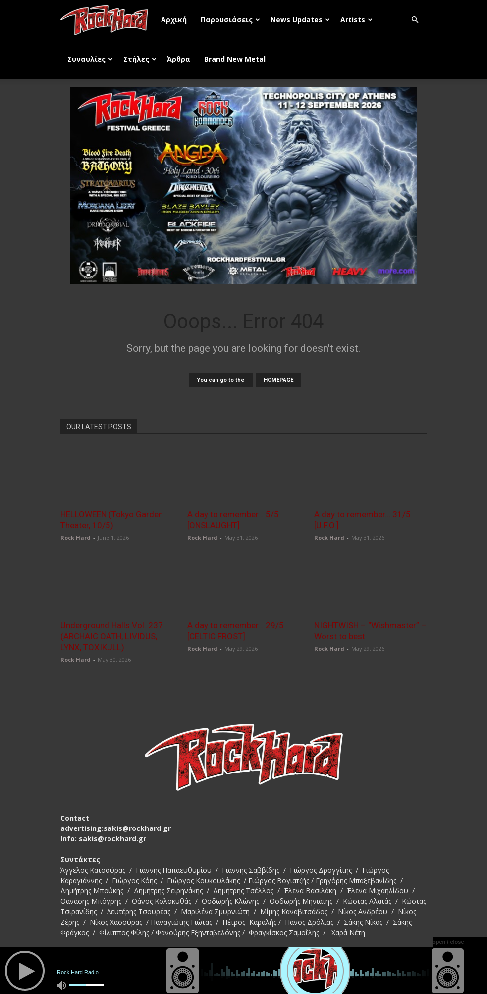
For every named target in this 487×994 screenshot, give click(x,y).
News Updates (300, 19)
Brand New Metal (235, 59)
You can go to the (221, 380)
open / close (448, 942)
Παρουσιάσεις (230, 19)
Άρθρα (178, 59)
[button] (415, 20)
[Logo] (107, 20)
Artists (356, 19)
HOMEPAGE (278, 380)
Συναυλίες (90, 59)
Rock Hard (75, 537)
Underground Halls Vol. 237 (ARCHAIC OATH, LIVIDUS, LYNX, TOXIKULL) (111, 636)
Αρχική (174, 19)
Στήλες (140, 59)
